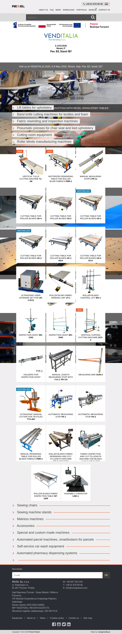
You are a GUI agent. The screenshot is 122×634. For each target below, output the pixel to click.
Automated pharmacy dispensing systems (44, 553)
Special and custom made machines (41, 532)
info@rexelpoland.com (76, 588)
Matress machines (28, 519)
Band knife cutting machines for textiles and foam (50, 114)
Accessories (23, 526)
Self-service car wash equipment (38, 546)
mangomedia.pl (104, 632)
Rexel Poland (34, 632)
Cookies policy (57, 618)
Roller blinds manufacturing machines (42, 141)
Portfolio (82, 10)
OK (106, 575)
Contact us (104, 10)
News (58, 10)
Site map (88, 618)
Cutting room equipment (32, 135)
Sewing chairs (24, 505)
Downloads (68, 10)
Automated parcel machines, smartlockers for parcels (53, 539)
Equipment (17, 618)
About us (43, 10)
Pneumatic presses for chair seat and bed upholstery (52, 128)
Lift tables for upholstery (32, 107)
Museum (93, 10)
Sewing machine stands (32, 512)
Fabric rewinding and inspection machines (45, 121)
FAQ (51, 10)
